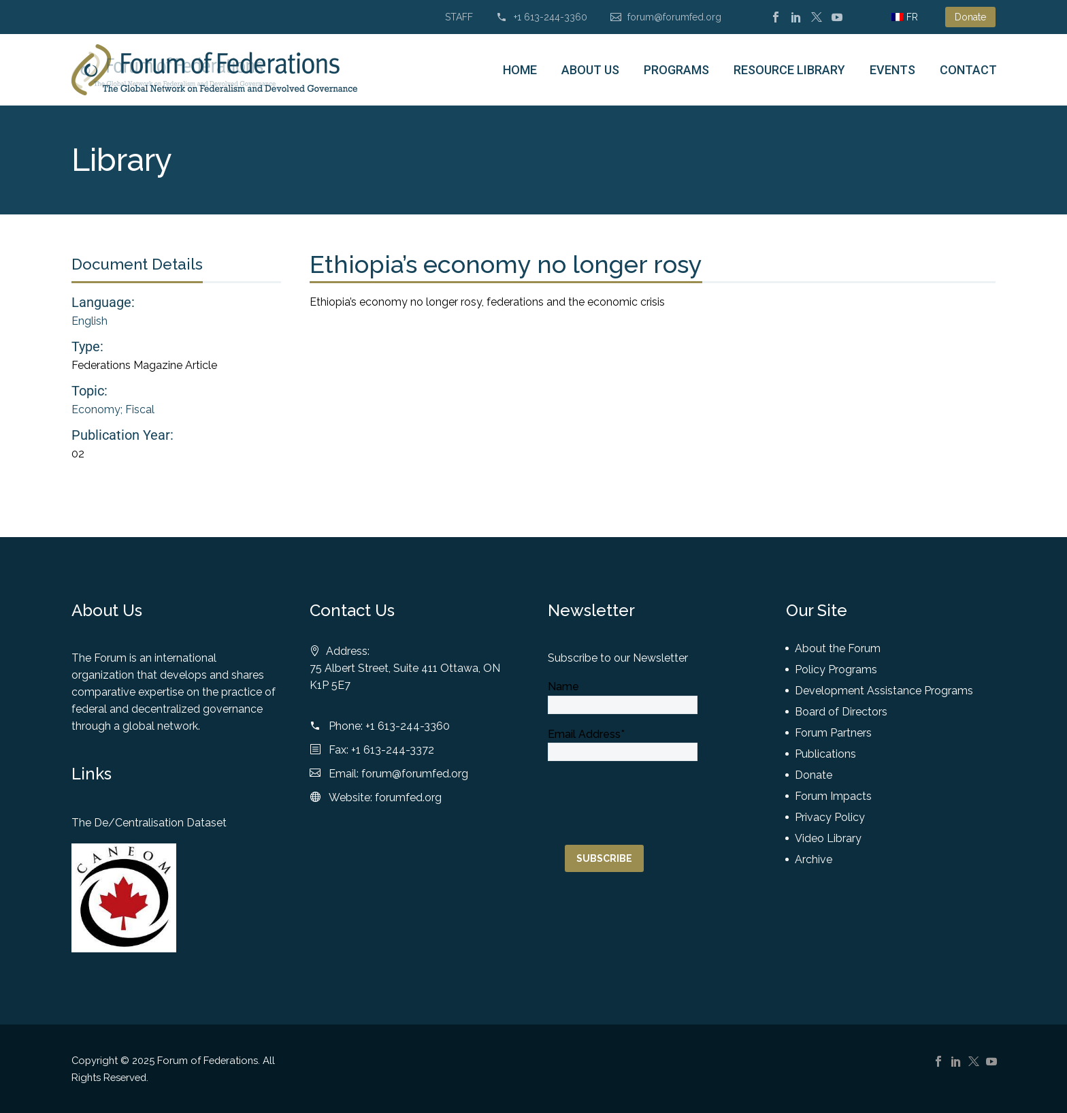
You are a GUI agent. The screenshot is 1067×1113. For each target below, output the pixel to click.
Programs (676, 70)
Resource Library (789, 70)
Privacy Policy (830, 817)
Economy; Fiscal (112, 409)
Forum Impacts (833, 796)
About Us (590, 70)
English (89, 320)
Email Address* (586, 734)
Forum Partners (833, 732)
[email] (622, 752)
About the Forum (838, 648)
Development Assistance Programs (884, 690)
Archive (813, 859)
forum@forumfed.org (674, 17)
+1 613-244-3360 (550, 17)
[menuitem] (904, 17)
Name (563, 686)
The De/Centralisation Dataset (149, 822)
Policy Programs (836, 669)
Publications (825, 753)
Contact (968, 70)
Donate (970, 17)
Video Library (828, 838)
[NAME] (622, 705)
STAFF (459, 17)
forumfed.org (408, 797)
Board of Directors (841, 711)
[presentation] (651, 787)
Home (520, 70)
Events (892, 70)
